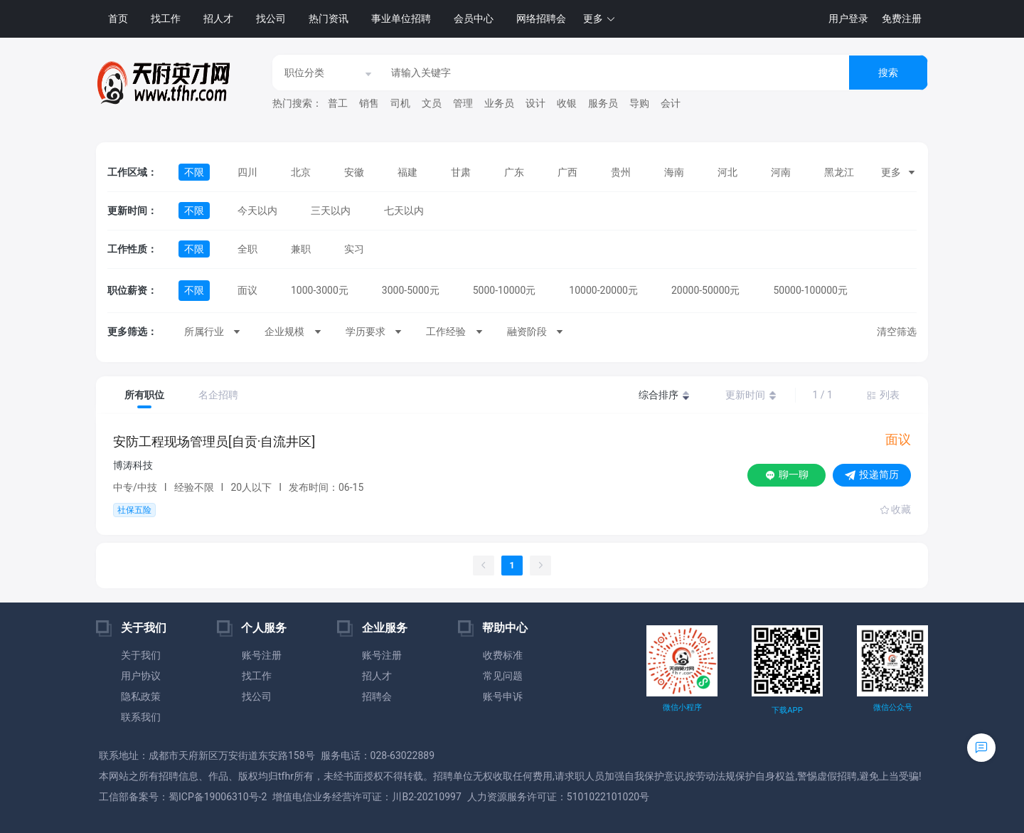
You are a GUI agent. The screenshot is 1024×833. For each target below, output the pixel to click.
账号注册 (262, 655)
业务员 (499, 103)
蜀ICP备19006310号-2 (218, 796)
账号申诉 (503, 696)
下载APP (787, 710)
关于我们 (141, 655)
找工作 (166, 18)
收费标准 (503, 655)
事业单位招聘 (401, 18)
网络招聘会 (541, 18)
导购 (639, 103)
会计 (671, 103)
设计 (535, 103)
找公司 (271, 18)
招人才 (218, 18)
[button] (599, 18)
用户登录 (848, 18)
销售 (369, 103)
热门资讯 (328, 18)
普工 (338, 103)
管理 (463, 103)
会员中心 (474, 18)
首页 (118, 18)
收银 (567, 103)
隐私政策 (141, 696)
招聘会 (377, 696)
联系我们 (141, 717)
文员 (432, 103)
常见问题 (503, 675)
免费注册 (902, 18)
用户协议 (141, 675)
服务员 (603, 103)
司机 (400, 103)
